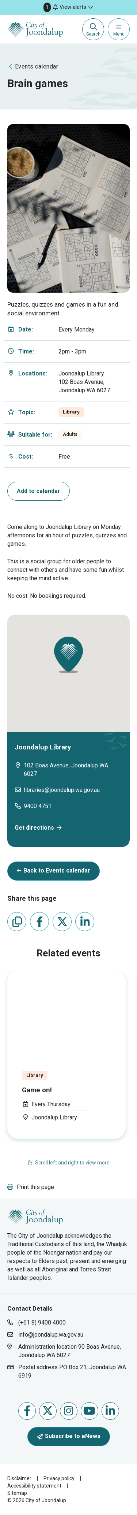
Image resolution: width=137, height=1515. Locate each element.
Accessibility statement (34, 1486)
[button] (68, 7)
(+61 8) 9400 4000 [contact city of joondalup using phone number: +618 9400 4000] (42, 1322)
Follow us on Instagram (68, 1410)
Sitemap (17, 1493)
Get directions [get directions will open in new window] (34, 827)
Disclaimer (19, 1478)
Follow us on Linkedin (110, 1410)
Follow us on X (47, 1410)
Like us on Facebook (27, 1410)
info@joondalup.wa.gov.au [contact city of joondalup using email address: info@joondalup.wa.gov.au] (50, 1334)
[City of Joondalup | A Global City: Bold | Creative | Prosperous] (35, 29)
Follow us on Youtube (89, 1410)
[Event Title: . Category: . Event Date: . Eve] (66, 1054)
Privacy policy (59, 1478)
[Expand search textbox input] (93, 29)
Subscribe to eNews (68, 1436)
